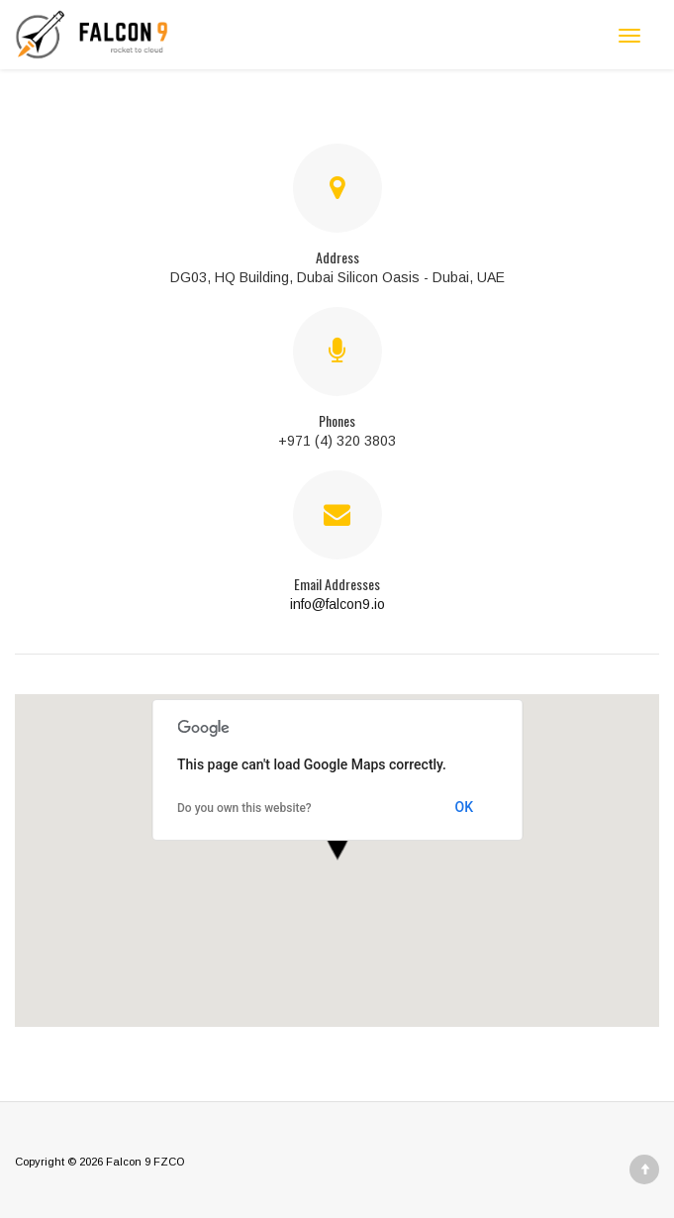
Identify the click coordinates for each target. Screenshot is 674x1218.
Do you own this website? (244, 808)
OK (464, 807)
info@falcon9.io (337, 604)
